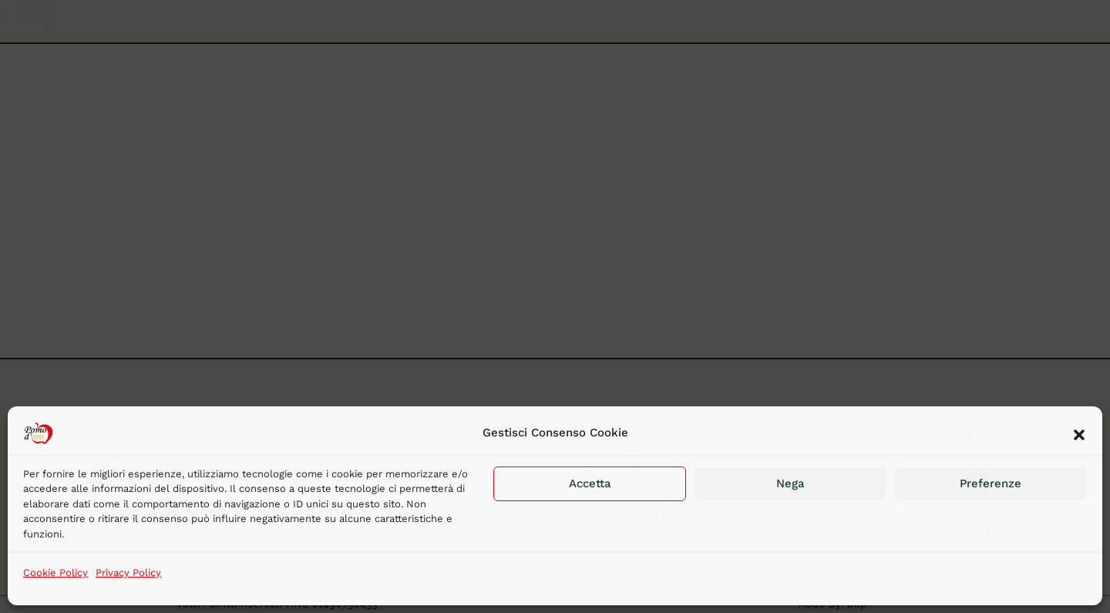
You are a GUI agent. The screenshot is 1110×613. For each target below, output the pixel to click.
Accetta (590, 483)
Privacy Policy (128, 572)
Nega (790, 483)
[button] (1079, 433)
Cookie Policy (55, 572)
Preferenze (990, 483)
